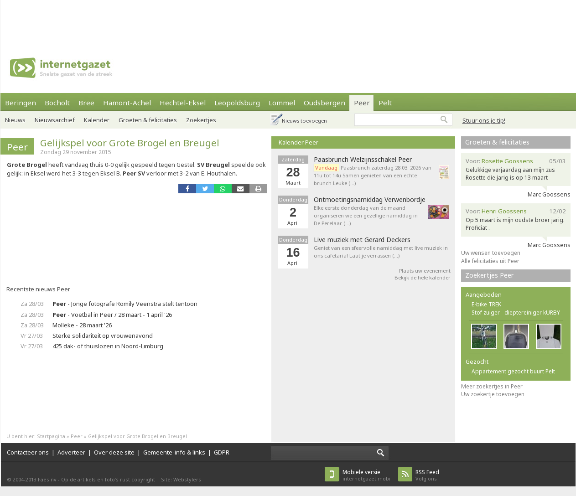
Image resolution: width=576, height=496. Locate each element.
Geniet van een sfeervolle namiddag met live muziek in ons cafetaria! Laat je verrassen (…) (381, 251)
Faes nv (47, 479)
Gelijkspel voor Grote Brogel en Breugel (129, 142)
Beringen (20, 102)
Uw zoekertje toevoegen (492, 394)
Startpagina (51, 436)
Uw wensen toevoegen (490, 253)
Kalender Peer (298, 142)
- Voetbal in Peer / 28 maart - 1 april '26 (112, 314)
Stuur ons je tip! (483, 120)
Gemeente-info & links (174, 452)
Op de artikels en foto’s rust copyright (108, 479)
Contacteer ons (28, 452)
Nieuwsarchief (55, 120)
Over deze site (114, 452)
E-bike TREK (486, 304)
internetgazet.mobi (366, 475)
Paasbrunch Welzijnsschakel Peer (363, 159)
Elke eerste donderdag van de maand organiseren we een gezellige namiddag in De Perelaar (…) (366, 215)
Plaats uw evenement (425, 270)
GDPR (221, 452)
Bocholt (57, 102)
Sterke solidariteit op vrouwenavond (102, 335)
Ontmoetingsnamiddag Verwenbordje (370, 200)
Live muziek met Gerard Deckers (362, 240)
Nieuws (15, 120)
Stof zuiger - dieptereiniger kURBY (516, 312)
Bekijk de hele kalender (422, 277)
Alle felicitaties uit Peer (490, 261)
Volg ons (427, 475)
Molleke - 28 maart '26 (82, 325)
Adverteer (71, 452)
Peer (362, 102)
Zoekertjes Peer (489, 275)
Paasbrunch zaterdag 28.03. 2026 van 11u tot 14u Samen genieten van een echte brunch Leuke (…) (372, 175)
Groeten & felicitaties (497, 142)
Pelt (385, 102)
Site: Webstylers (181, 479)
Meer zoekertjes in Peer (492, 386)
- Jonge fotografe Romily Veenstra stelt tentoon (124, 304)
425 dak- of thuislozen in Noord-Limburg (107, 346)
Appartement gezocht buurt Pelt (513, 371)
